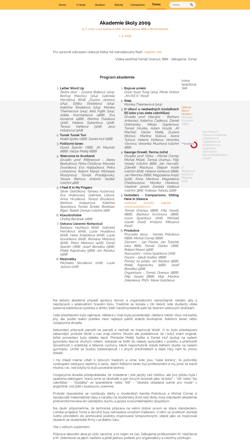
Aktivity (118, 4)
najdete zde (153, 52)
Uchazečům (137, 4)
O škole (81, 4)
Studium (100, 4)
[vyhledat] (179, 5)
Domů (62, 4)
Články (156, 4)
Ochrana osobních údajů (187, 121)
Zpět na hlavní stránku (186, 111)
